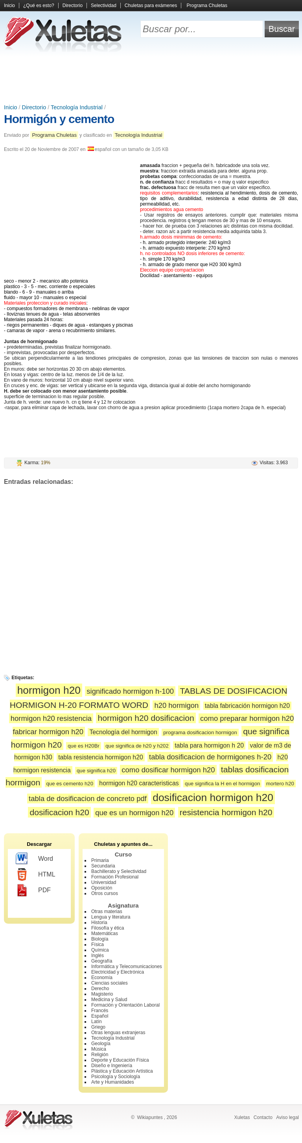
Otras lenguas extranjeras (118, 1032)
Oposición (101, 888)
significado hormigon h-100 (130, 691)
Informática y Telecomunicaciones (126, 966)
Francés (99, 1010)
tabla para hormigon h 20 (209, 745)
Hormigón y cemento (59, 118)
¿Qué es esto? (38, 5)
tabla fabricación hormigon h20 (247, 705)
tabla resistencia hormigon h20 (100, 757)
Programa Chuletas (207, 5)
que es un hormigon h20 (134, 813)
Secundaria (103, 866)
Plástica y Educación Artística (122, 1071)
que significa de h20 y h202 (137, 746)
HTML (35, 874)
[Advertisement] (151, 78)
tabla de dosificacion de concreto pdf (88, 798)
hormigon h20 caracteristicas (139, 783)
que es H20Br (83, 746)
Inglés (97, 955)
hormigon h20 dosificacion (146, 717)
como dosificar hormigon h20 (168, 770)
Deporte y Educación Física (120, 1060)
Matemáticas (104, 933)
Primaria (100, 860)
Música (98, 1049)
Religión (99, 1054)
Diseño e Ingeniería (111, 1065)
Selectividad (103, 5)
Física (97, 944)
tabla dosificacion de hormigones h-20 (210, 757)
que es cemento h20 (70, 784)
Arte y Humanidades (112, 1082)
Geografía (101, 961)
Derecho (100, 988)
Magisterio (102, 994)
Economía (101, 977)
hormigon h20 (49, 690)
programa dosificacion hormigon (200, 732)
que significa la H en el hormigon (222, 784)
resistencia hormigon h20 (226, 812)
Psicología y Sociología (115, 1076)
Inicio (9, 5)
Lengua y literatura (110, 917)
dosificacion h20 (59, 812)
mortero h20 (280, 784)
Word (34, 859)
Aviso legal (287, 1117)
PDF (33, 890)
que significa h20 (96, 771)
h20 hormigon (176, 705)
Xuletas (242, 1117)
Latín (96, 1021)
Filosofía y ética (107, 928)
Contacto (263, 1117)
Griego (98, 1027)
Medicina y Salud (109, 999)
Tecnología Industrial (77, 107)
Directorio (73, 5)
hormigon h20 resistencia (51, 718)
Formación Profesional (114, 877)
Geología (100, 1043)
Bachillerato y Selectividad (118, 871)
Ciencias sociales (109, 983)
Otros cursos (104, 893)
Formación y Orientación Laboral (125, 1005)
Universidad (103, 882)
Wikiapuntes (149, 1117)
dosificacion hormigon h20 (213, 797)
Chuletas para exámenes (151, 5)
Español (99, 1016)
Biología (99, 939)
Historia (99, 922)
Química (100, 950)
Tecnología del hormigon (123, 732)
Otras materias (106, 911)
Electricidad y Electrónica (117, 972)
